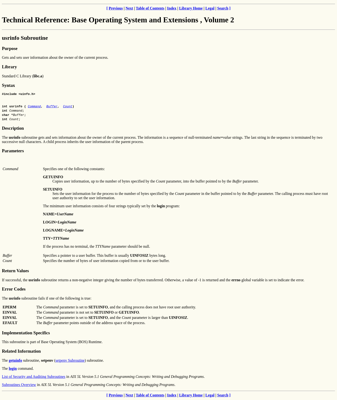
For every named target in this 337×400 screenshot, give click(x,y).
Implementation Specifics (26, 333)
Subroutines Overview (19, 385)
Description (13, 128)
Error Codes (14, 289)
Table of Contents (150, 8)
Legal (209, 8)
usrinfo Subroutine (25, 38)
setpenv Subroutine (70, 361)
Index (171, 8)
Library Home (191, 8)
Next (129, 8)
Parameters (13, 151)
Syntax (8, 85)
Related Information (21, 351)
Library (9, 66)
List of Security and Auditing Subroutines (33, 377)
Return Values (15, 271)
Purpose (9, 48)
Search (222, 8)
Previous (116, 8)
